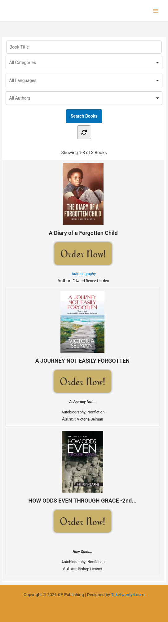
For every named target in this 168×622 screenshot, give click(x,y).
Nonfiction (95, 412)
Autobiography (84, 274)
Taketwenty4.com (127, 594)
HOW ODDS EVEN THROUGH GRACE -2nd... (83, 467)
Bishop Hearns (90, 569)
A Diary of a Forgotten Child (83, 199)
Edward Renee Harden (91, 281)
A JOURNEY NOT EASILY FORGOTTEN (82, 327)
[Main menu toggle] (156, 11)
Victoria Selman (90, 419)
